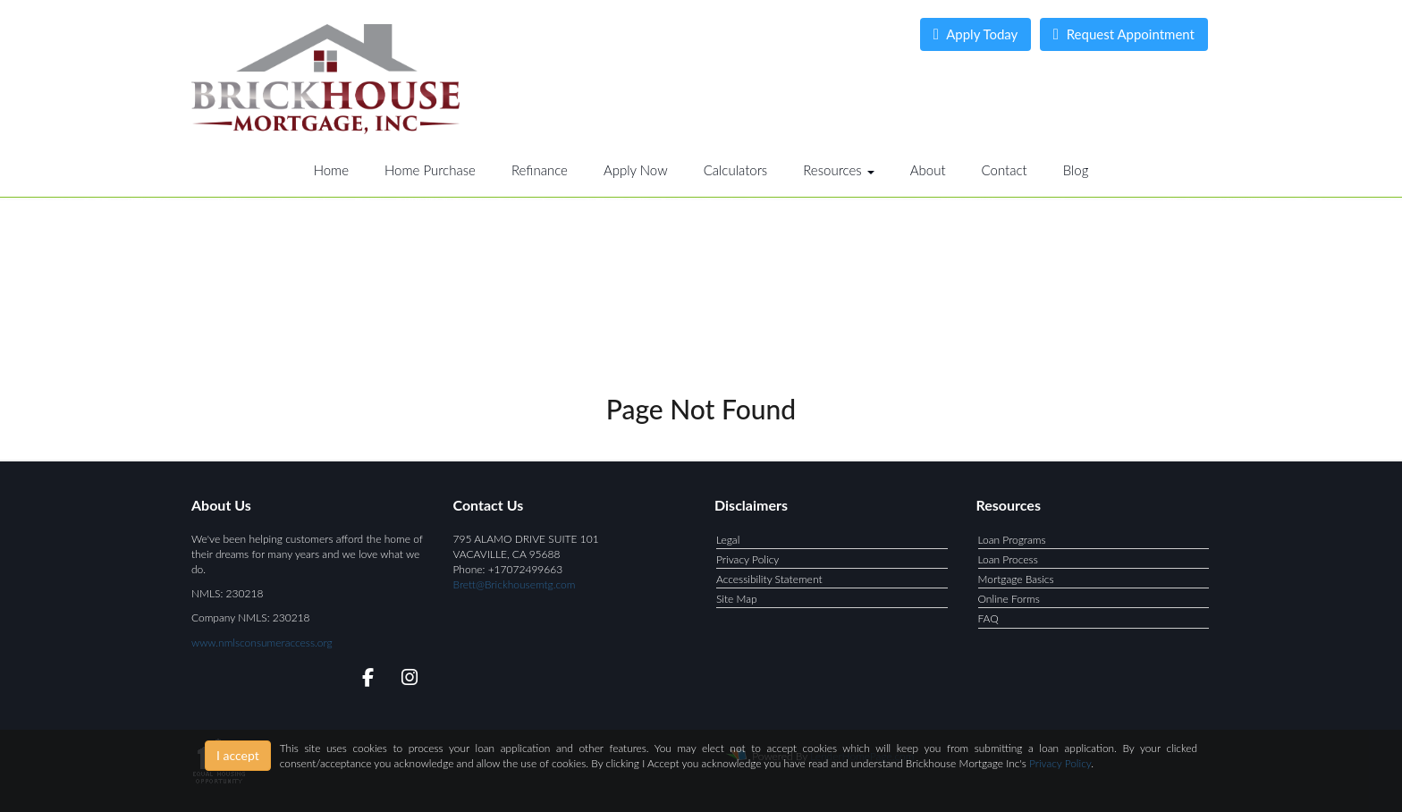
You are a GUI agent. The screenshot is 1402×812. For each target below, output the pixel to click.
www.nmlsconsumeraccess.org (262, 642)
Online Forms (1009, 598)
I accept (237, 755)
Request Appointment (1124, 34)
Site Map (736, 598)
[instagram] (406, 680)
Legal (727, 539)
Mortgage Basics (1016, 579)
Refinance (539, 170)
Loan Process (1008, 559)
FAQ (988, 618)
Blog (1076, 170)
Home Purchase (430, 170)
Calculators (736, 170)
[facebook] (362, 680)
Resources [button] (838, 170)
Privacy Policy (747, 559)
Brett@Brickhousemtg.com (514, 584)
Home (331, 170)
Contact (1004, 170)
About (928, 170)
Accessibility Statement (769, 579)
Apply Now (636, 170)
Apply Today (975, 34)
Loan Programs (1012, 539)
